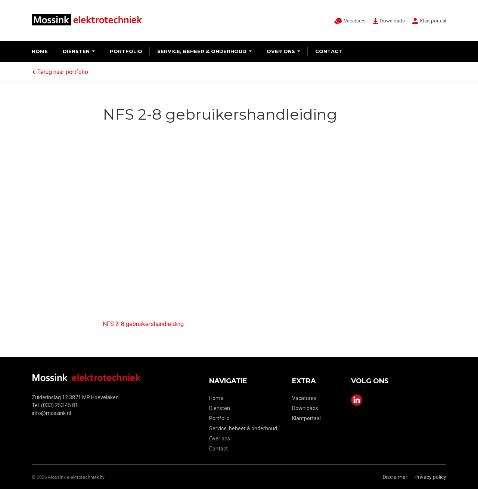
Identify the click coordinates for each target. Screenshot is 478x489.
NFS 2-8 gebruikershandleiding (143, 323)
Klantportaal (306, 418)
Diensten (76, 51)
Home (40, 51)
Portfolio (126, 51)
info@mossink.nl (51, 413)
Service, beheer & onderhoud (201, 51)
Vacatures (304, 398)
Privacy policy (430, 477)
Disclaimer (395, 477)
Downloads (305, 408)
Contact (328, 51)
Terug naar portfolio (60, 72)
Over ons (281, 51)
